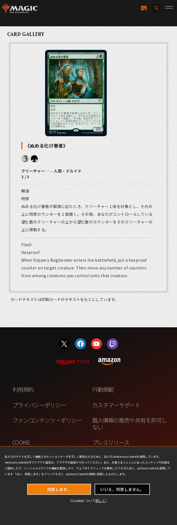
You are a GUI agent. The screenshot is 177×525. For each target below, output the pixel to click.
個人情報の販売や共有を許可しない (129, 423)
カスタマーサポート (116, 405)
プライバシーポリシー (39, 405)
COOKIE (21, 442)
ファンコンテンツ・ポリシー (47, 420)
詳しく (100, 500)
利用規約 (23, 389)
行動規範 (103, 389)
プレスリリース (110, 442)
